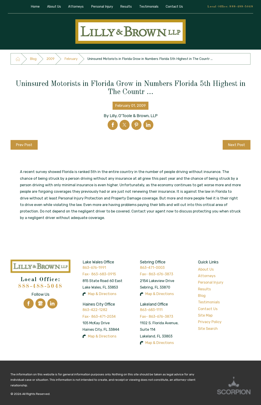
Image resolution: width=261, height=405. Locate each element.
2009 (50, 59)
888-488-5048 (241, 6)
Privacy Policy (210, 322)
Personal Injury (210, 282)
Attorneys (206, 276)
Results (204, 289)
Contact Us (208, 309)
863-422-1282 (95, 310)
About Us (206, 269)
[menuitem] (35, 6)
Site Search (208, 328)
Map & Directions (102, 294)
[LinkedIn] (52, 303)
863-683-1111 (151, 310)
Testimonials (209, 302)
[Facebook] (29, 303)
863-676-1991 (94, 267)
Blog (33, 59)
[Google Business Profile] (40, 303)
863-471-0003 (152, 267)
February (71, 59)
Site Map (205, 315)
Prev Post (24, 145)
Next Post (236, 145)
